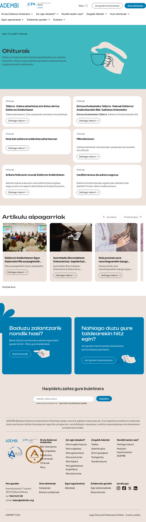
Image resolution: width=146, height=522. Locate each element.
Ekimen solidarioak (49, 492)
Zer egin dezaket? (47, 14)
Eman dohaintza (135, 5)
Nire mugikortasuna (76, 444)
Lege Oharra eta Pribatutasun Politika (106, 515)
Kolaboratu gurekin (38, 20)
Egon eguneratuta (12, 20)
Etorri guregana (99, 452)
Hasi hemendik (20, 353)
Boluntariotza (98, 492)
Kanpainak (44, 487)
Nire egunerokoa (75, 452)
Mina (42, 467)
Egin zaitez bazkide (101, 487)
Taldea (94, 444)
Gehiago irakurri (16, 120)
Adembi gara (98, 448)
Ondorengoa (131, 216)
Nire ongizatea (48, 450)
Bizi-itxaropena (48, 446)
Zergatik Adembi (96, 14)
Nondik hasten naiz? (72, 14)
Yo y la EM (12, 33)
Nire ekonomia (73, 473)
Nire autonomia (74, 457)
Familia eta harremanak (46, 457)
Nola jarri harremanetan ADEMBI (124, 452)
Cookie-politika (132, 515)
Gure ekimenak (120, 14)
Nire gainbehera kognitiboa (74, 467)
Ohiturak (45, 462)
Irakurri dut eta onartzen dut (60, 403)
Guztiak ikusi (8, 286)
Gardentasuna (99, 461)
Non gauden (12, 483)
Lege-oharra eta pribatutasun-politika (73, 403)
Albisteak (70, 487)
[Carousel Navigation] (123, 217)
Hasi (4, 33)
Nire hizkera (72, 461)
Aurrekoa (111, 216)
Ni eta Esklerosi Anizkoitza (17, 14)
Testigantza (97, 457)
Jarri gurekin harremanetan (107, 5)
